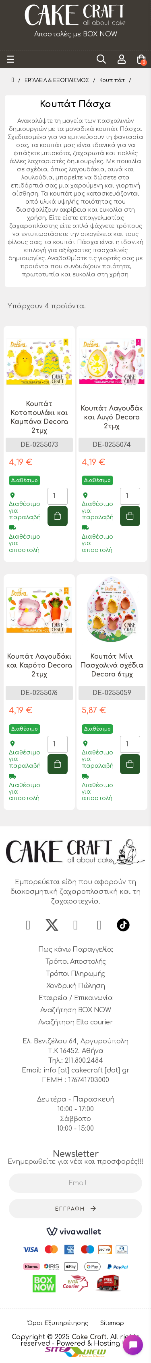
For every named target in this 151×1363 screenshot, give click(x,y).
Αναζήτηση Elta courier (75, 1022)
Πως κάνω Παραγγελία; (75, 949)
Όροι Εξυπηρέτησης (57, 1323)
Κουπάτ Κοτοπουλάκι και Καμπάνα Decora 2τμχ (39, 417)
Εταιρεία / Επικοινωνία (75, 998)
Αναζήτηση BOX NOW (75, 1010)
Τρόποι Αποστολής (76, 961)
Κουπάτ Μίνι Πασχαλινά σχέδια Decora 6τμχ (111, 665)
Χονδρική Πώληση (75, 986)
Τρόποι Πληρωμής (75, 973)
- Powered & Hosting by (91, 1343)
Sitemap (112, 1323)
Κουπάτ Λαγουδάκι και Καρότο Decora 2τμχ (39, 665)
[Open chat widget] (133, 1345)
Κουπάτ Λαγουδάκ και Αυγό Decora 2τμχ (112, 417)
